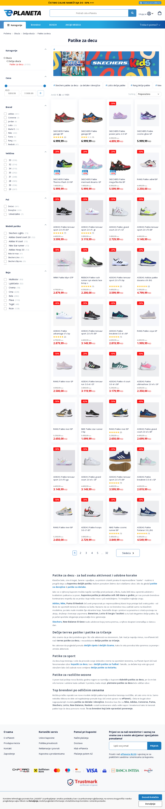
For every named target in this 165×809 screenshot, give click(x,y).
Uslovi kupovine (47, 737)
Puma (12, 126)
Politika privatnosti (48, 743)
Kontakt (8, 748)
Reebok (13, 134)
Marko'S (13, 118)
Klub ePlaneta (81, 748)
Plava (12, 277)
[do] (28, 86)
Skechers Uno (16, 237)
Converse (13, 107)
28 (10, 167)
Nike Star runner (16, 225)
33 (10, 146)
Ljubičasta (13, 260)
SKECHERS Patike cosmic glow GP (145, 132)
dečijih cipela (91, 645)
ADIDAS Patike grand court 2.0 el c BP (147, 430)
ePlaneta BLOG (128, 754)
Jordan (12, 111)
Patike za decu (20, 61)
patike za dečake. (77, 587)
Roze (12, 285)
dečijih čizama (106, 645)
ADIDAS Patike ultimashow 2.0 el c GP (147, 383)
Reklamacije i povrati (49, 748)
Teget (11, 281)
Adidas (55, 603)
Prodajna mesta (12, 743)
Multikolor (13, 256)
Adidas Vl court (16, 221)
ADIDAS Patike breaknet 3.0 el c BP (118, 332)
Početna (7, 33)
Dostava (78, 743)
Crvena (12, 264)
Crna (11, 268)
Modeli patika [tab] (10, 207)
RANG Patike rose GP (63, 381)
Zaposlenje (9, 753)
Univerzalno (14, 197)
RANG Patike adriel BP (147, 179)
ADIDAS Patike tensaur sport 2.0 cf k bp (119, 279)
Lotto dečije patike (116, 85)
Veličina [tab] (7, 140)
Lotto (12, 114)
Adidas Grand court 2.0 (19, 217)
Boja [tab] (6, 250)
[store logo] (22, 13)
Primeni (41, 86)
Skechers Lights (16, 213)
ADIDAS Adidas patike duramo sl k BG (147, 279)
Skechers (57, 621)
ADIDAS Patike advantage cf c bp (61, 332)
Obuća (17, 33)
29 (10, 175)
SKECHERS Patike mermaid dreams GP (91, 180)
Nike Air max (15, 234)
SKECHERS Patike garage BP (61, 132)
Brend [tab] (7, 97)
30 (10, 171)
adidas (13, 103)
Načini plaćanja (81, 737)
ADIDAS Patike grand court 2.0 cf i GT (119, 228)
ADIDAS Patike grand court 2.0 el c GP (91, 478)
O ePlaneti (9, 737)
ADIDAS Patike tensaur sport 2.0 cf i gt (92, 228)
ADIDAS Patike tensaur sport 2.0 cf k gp (64, 478)
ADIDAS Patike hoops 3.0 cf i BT (91, 529)
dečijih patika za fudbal (106, 664)
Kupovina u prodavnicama (52, 753)
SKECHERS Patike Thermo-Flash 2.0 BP (63, 180)
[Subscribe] (154, 746)
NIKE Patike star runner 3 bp (92, 430)
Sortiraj (131, 94)
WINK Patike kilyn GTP (63, 277)
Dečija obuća (29, 33)
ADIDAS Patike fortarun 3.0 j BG (145, 529)
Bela (11, 272)
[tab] (20, 732)
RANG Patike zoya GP (147, 331)
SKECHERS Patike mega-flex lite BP (117, 180)
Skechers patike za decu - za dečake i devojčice (77, 85)
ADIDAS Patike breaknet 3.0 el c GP (146, 478)
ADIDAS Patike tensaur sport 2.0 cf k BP (64, 228)
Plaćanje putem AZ (83, 753)
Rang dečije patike (141, 85)
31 (10, 163)
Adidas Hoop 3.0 (16, 229)
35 (10, 159)
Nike (63, 603)
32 (106, 553)
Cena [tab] (6, 73)
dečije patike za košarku (103, 667)
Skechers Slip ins (17, 241)
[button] (143, 13)
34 (10, 154)
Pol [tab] (5, 184)
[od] (11, 86)
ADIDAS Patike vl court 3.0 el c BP (119, 383)
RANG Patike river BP (63, 429)
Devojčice (14, 193)
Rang (12, 130)
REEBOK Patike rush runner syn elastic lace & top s (91, 280)
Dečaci (13, 189)
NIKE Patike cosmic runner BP (118, 529)
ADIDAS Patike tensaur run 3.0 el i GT (92, 383)
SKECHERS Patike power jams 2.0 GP (118, 132)
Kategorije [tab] (9, 48)
